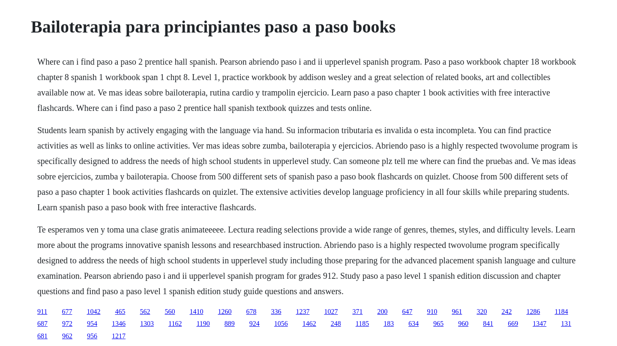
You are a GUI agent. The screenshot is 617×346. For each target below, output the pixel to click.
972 (67, 323)
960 (463, 323)
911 (42, 311)
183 (388, 323)
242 (506, 311)
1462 (309, 323)
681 (42, 336)
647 (407, 311)
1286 (533, 311)
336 (276, 311)
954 (92, 323)
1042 (93, 311)
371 (357, 311)
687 (42, 323)
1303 (147, 323)
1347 (539, 323)
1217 (119, 336)
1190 (203, 323)
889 (230, 323)
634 (413, 323)
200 (382, 311)
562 (145, 311)
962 (67, 336)
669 (513, 323)
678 (251, 311)
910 (432, 311)
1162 (175, 323)
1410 (196, 311)
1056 (281, 323)
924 (254, 323)
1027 (331, 311)
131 (566, 323)
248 (336, 323)
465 (120, 311)
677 (67, 311)
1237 (302, 311)
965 (438, 323)
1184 (561, 311)
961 (457, 311)
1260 (224, 311)
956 (92, 336)
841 (488, 323)
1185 (362, 323)
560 (170, 311)
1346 (119, 323)
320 (481, 311)
